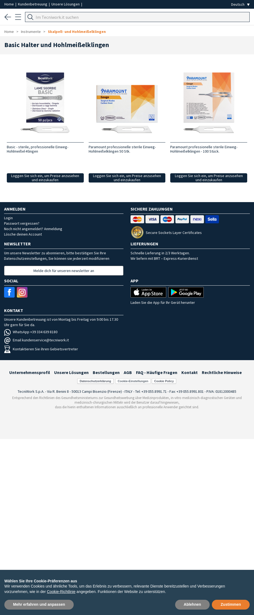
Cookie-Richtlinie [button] (61, 591)
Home (9, 4)
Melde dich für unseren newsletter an (63, 270)
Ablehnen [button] (192, 604)
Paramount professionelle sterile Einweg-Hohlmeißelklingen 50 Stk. (122, 149)
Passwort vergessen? (21, 223)
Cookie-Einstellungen (133, 381)
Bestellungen (106, 372)
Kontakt (189, 372)
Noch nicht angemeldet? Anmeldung (33, 228)
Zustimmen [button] (231, 604)
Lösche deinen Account (23, 234)
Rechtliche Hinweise (222, 372)
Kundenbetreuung (33, 4)
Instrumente (31, 31)
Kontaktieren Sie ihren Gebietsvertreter (41, 349)
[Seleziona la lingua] (240, 4)
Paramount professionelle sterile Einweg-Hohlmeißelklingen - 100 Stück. (203, 149)
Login (8, 217)
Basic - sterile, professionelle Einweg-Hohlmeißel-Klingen (37, 149)
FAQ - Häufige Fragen (156, 372)
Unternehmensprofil (29, 372)
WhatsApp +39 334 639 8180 (30, 331)
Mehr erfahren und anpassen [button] (39, 604)
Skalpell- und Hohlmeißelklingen (77, 31)
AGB (128, 372)
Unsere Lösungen (65, 4)
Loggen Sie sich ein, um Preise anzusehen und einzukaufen (45, 177)
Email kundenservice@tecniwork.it (36, 340)
